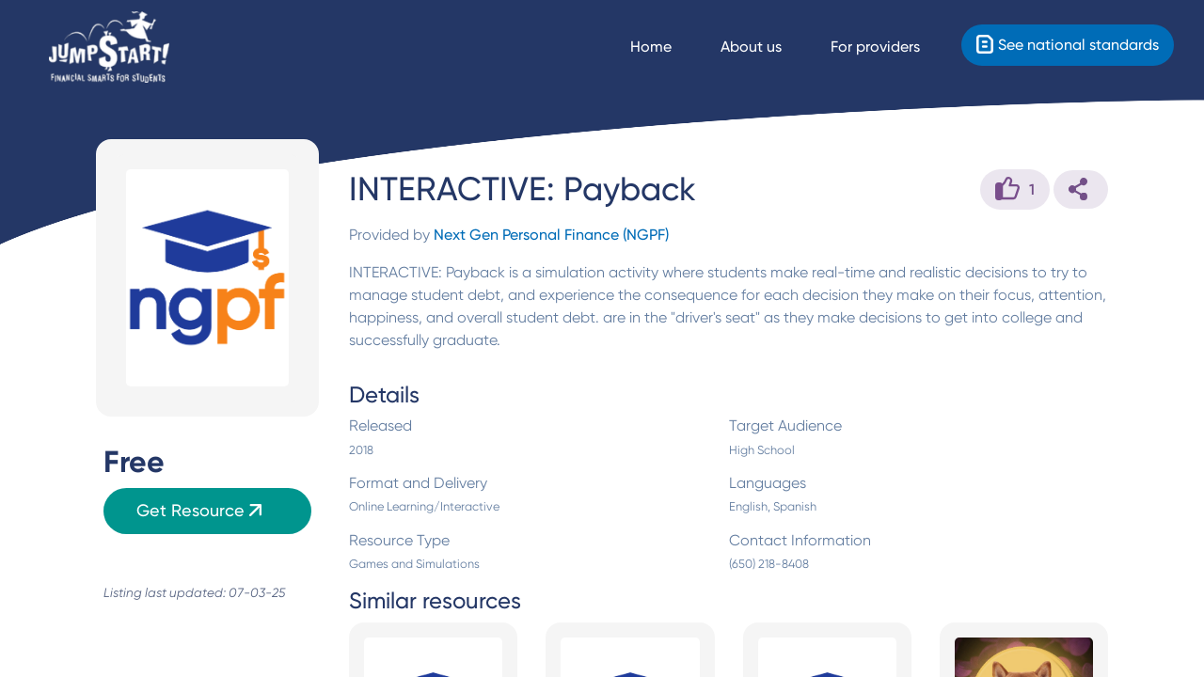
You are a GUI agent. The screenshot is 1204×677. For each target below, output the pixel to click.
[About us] (768, 47)
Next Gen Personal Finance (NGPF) (551, 235)
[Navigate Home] (668, 47)
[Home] (109, 47)
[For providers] (892, 47)
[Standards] (1067, 45)
